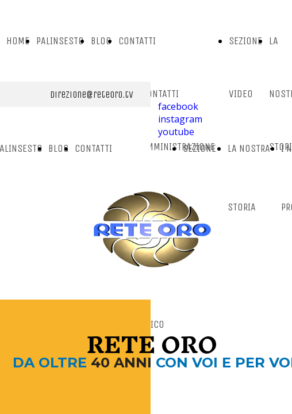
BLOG (101, 40)
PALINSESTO (60, 40)
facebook (178, 106)
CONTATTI (137, 40)
